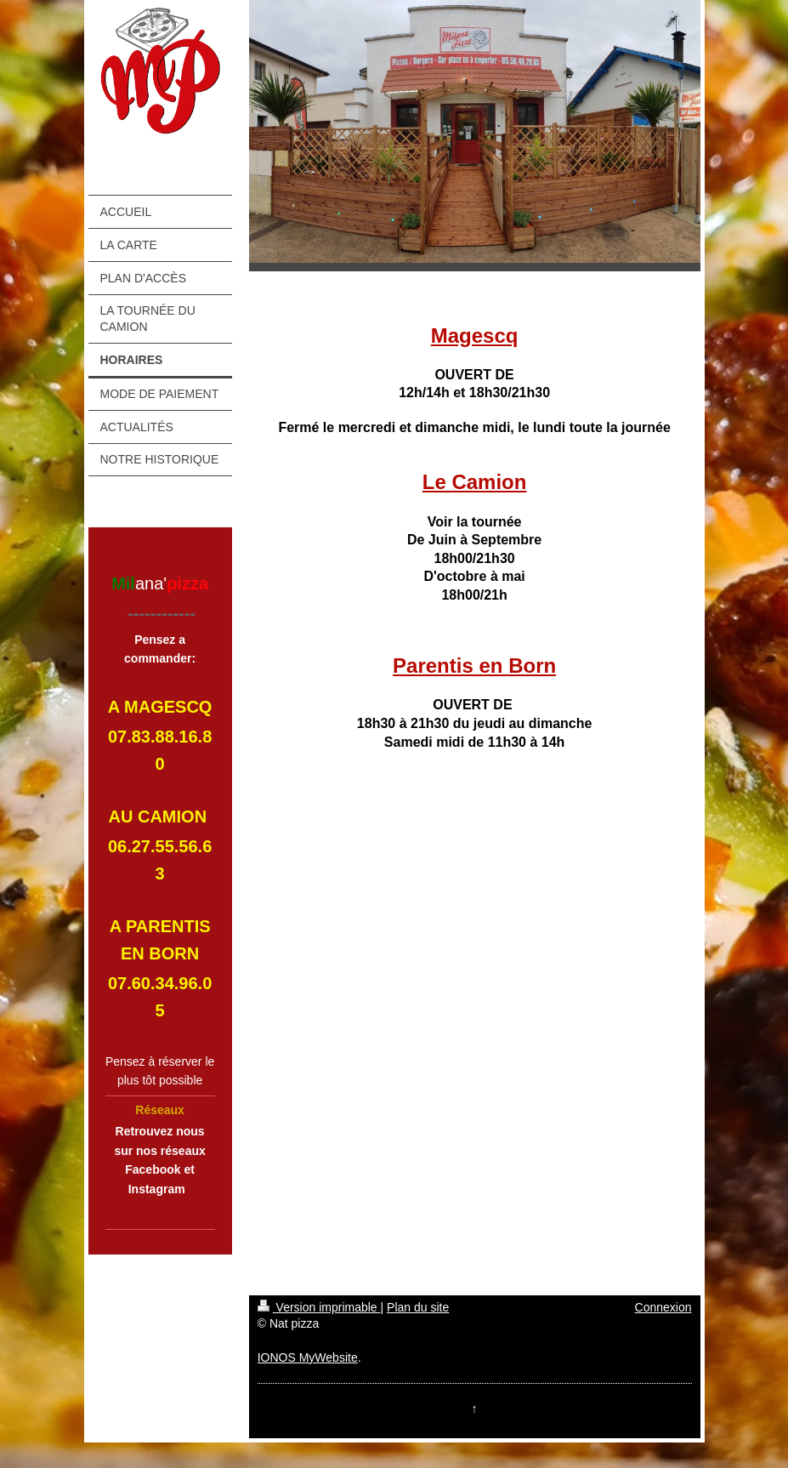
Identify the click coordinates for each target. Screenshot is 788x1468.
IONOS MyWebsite (308, 1357)
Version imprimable (319, 1307)
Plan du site (418, 1307)
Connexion (663, 1307)
